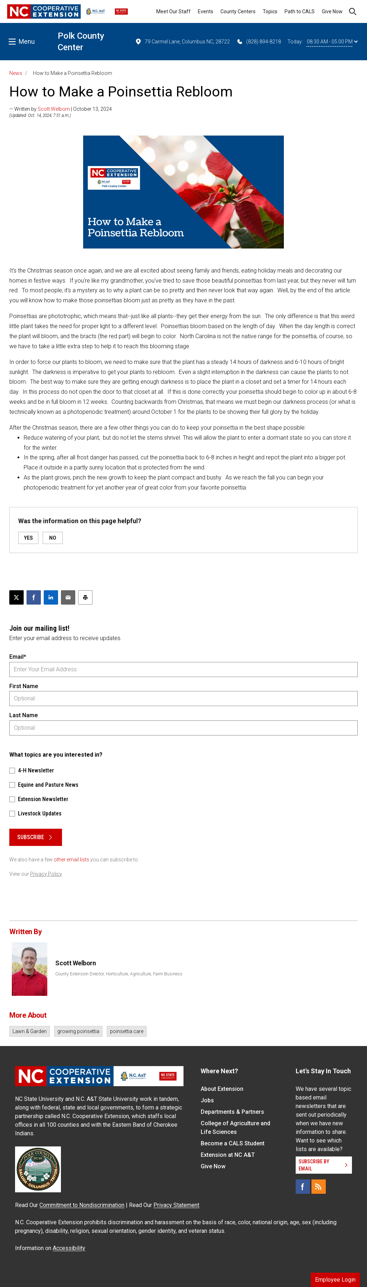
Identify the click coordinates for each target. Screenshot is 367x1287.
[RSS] (318, 1186)
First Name (23, 686)
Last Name (23, 715)
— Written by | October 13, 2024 (60, 109)
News (15, 73)
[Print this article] (85, 597)
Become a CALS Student (232, 1143)
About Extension (222, 1088)
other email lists (71, 859)
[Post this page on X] (16, 597)
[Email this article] (68, 597)
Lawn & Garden (30, 1031)
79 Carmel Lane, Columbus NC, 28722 (182, 41)
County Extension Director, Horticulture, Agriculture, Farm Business (118, 973)
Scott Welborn (54, 109)
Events (205, 11)
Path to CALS (300, 11)
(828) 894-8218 (258, 41)
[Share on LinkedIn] (51, 597)
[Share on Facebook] (34, 597)
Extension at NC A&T (228, 1154)
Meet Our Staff (173, 11)
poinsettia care (126, 1031)
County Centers (238, 11)
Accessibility (69, 1248)
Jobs (207, 1100)
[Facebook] (303, 1186)
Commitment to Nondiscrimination (81, 1205)
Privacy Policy (46, 874)
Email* (17, 656)
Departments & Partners (232, 1111)
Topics (270, 11)
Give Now (332, 11)
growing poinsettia (78, 1031)
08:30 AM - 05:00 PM (332, 41)
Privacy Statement (176, 1205)
